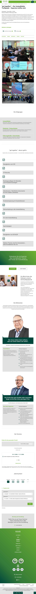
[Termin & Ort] (18, 498)
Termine (18, 36)
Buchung (22, 36)
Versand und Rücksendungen (23, 585)
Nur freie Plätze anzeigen (25, 443)
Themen (8, 36)
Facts (23, 584)
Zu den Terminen (23, 268)
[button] (30, 2)
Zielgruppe (4, 36)
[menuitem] (35, 593)
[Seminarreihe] (18, 494)
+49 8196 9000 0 (18, 577)
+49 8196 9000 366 (18, 525)
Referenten (13, 36)
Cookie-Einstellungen (17, 584)
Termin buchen (18, 463)
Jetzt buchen (12, 268)
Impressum (32, 585)
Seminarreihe (5, 491)
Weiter (30, 503)
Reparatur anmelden (18, 574)
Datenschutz (28, 584)
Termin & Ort (5, 496)
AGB (33, 584)
